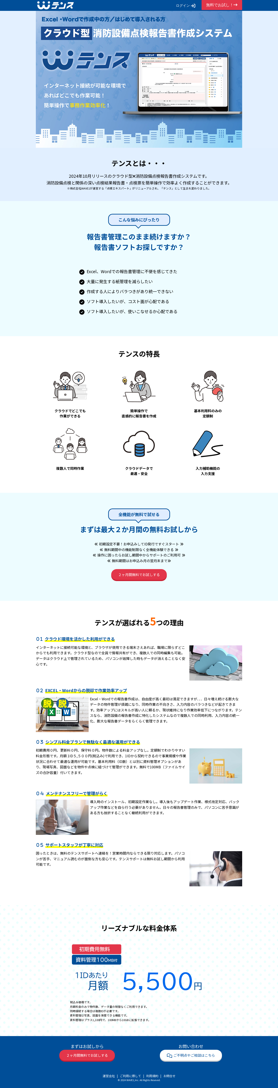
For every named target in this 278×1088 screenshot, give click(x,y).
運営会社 (109, 1076)
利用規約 (152, 1076)
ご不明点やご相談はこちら (191, 1055)
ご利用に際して (130, 1076)
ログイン (185, 5)
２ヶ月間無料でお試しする (139, 574)
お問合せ (169, 1076)
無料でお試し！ (221, 5)
